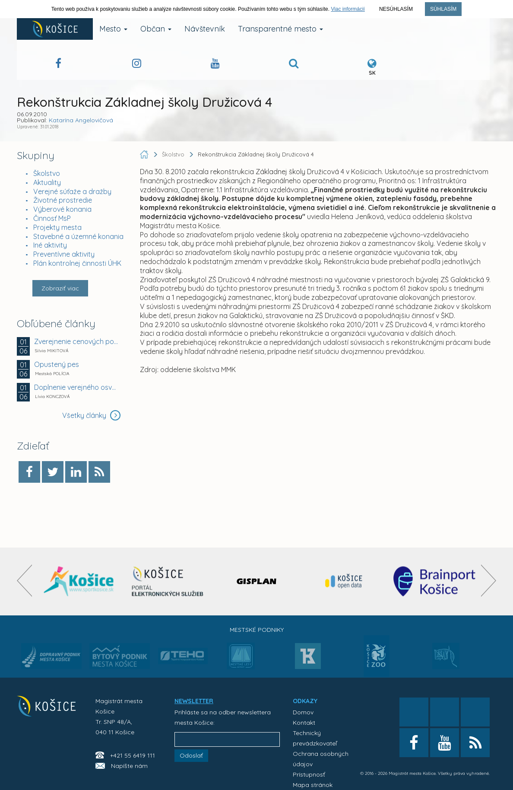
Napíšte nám (129, 766)
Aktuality (47, 182)
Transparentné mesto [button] (280, 29)
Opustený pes (56, 364)
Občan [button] (155, 29)
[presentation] (24, 580)
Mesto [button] (113, 29)
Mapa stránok (312, 785)
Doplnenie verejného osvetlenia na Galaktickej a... (76, 387)
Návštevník (204, 29)
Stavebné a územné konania (78, 236)
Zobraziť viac (60, 288)
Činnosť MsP (52, 218)
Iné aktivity (50, 245)
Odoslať (191, 755)
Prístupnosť (309, 774)
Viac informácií (347, 9)
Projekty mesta (57, 227)
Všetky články (91, 415)
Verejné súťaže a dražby (72, 191)
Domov (303, 712)
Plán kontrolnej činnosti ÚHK (77, 263)
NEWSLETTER (193, 701)
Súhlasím (443, 9)
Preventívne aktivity (64, 254)
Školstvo (46, 173)
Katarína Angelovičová (81, 120)
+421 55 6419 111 (132, 755)
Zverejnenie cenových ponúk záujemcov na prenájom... (76, 341)
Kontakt (304, 722)
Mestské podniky (257, 630)
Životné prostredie (62, 200)
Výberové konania (62, 209)
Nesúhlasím (396, 9)
